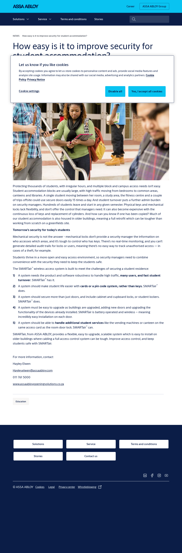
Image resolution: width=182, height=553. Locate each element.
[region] (92, 79)
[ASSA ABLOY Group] (154, 6)
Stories (98, 19)
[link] (131, 6)
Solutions (19, 19)
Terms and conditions (73, 19)
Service (42, 19)
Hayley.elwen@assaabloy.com (33, 370)
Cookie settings (29, 91)
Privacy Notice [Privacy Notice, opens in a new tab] (36, 79)
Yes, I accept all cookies (147, 91)
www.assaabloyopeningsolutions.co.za (38, 384)
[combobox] (149, 19)
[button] (28, 19)
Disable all (115, 91)
